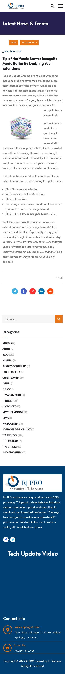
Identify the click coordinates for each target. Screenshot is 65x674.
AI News (7, 343)
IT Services (8, 400)
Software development (16, 429)
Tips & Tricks (9, 446)
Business (7, 360)
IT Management (11, 395)
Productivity (10, 423)
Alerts (6, 348)
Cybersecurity (10, 377)
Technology (29, 43)
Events (6, 383)
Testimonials (10, 441)
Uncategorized (11, 452)
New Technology (12, 412)
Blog (14, 43)
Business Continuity (14, 366)
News (5, 418)
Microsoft (9, 406)
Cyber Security (11, 371)
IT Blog (6, 389)
